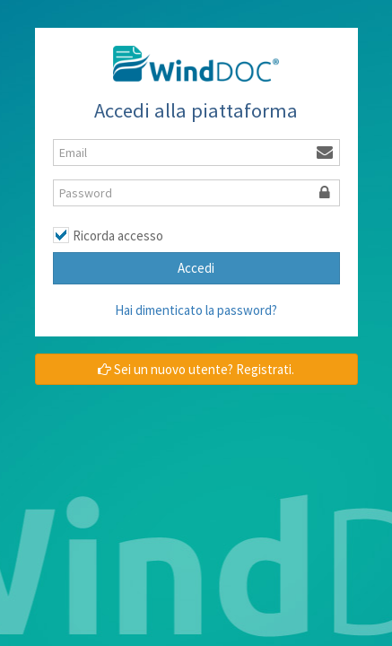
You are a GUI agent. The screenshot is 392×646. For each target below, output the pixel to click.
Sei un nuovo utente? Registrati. (196, 369)
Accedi (196, 267)
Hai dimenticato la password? (196, 310)
